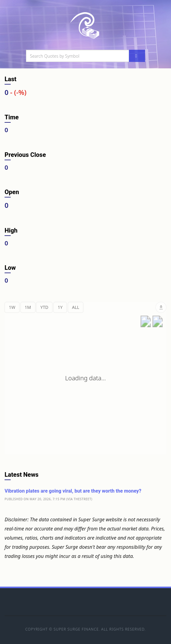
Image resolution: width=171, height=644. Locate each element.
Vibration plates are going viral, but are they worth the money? (73, 491)
